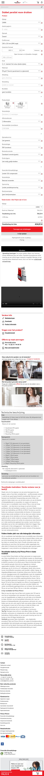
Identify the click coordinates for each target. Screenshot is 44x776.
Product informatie (9, 324)
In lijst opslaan (22, 234)
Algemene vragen (5, 699)
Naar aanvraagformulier (10, 348)
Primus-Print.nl (4, 714)
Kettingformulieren (5, 693)
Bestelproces (3, 703)
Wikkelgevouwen (5, 686)
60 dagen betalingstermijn (7, 731)
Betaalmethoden (5, 728)
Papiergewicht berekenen (7, 708)
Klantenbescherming (5, 718)
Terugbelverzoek (8, 333)
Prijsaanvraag (3, 670)
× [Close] (40, 762)
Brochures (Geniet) (5, 691)
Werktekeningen (8, 318)
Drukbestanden (4, 701)
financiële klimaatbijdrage (7, 716)
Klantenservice (4, 696)
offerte (18, 384)
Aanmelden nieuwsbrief (6, 706)
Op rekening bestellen (6, 733)
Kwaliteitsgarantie (5, 723)
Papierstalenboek (5, 710)
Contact (2, 663)
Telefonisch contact (5, 665)
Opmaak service (4, 672)
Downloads (7, 321)
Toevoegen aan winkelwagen (22, 229)
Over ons (2, 725)
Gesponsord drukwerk (6, 720)
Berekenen (36, 50)
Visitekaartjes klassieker (6, 688)
